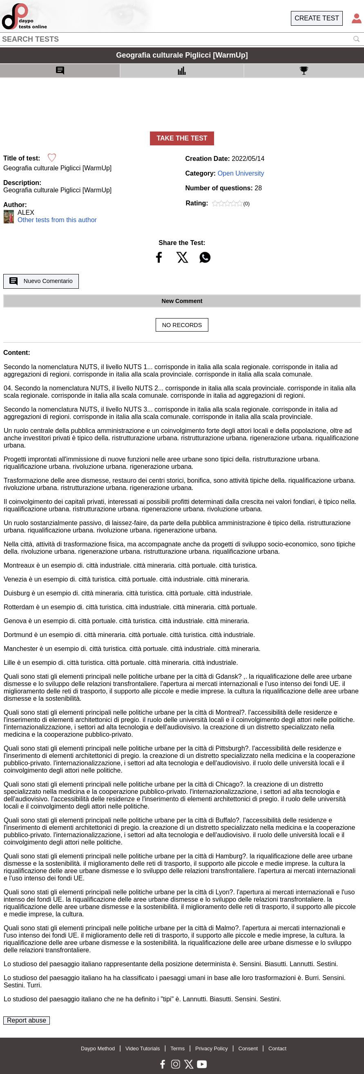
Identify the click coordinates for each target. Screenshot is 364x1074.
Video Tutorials (142, 1048)
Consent (248, 1048)
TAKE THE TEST (181, 138)
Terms (177, 1048)
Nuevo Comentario (40, 281)
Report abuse (26, 1020)
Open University (241, 173)
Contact (277, 1048)
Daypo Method (98, 1048)
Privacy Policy (211, 1048)
